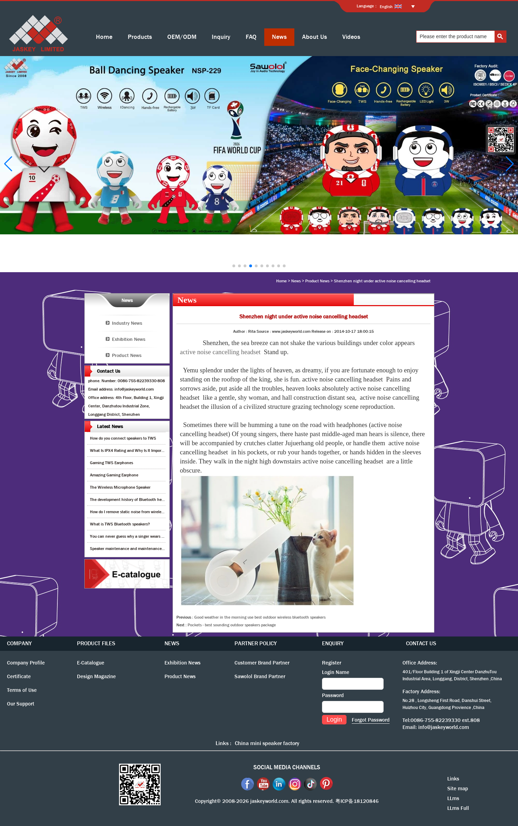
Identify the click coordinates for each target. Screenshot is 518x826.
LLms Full (458, 808)
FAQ (251, 37)
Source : (264, 331)
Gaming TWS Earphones (111, 463)
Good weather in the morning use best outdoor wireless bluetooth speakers (260, 617)
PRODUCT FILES (96, 643)
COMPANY (19, 643)
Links (453, 778)
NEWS (171, 643)
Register (331, 662)
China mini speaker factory (267, 743)
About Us (314, 37)
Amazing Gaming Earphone (114, 475)
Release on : (323, 331)
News (279, 37)
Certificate (19, 676)
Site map (457, 788)
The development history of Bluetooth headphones (134, 499)
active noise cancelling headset (220, 352)
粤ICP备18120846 (357, 801)
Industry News (127, 323)
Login (334, 719)
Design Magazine (96, 676)
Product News (317, 281)
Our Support (20, 703)
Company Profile (26, 662)
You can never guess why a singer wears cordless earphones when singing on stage (163, 536)
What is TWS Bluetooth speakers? (120, 524)
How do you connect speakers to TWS (123, 438)
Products (140, 37)
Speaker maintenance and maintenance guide (131, 548)
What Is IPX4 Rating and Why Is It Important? (130, 450)
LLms (453, 798)
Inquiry (221, 37)
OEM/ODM (181, 37)
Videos (351, 37)
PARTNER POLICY (255, 643)
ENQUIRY (333, 643)
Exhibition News (128, 339)
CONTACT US (421, 643)
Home (104, 37)
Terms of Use (22, 690)
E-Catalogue (90, 662)
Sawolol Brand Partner (259, 676)
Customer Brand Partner (261, 662)
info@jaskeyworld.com (443, 727)
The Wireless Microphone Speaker (120, 487)
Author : (240, 331)
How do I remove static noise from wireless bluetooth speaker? (145, 512)
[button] (233, 265)
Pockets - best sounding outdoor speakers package (232, 625)
